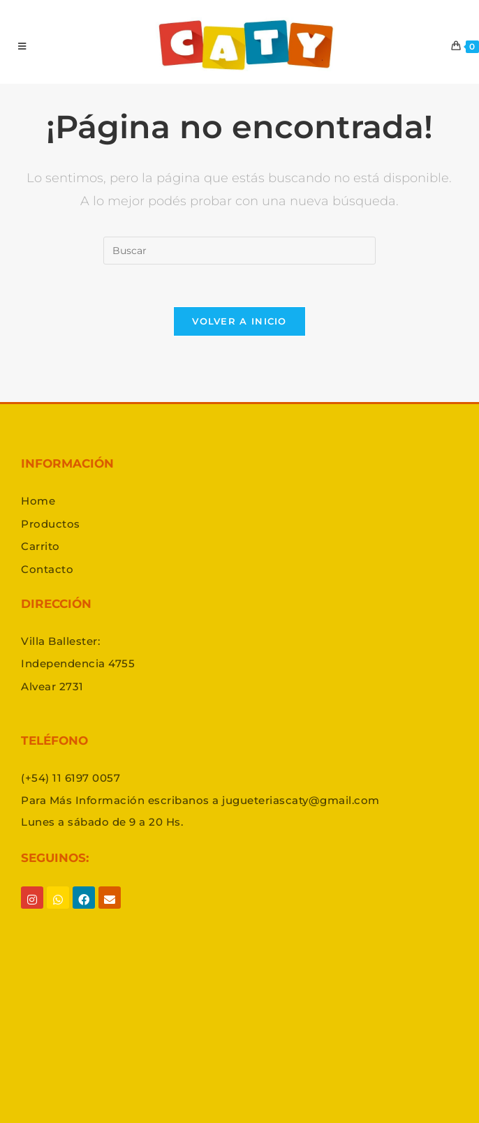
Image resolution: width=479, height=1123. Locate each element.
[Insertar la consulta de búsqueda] (239, 251)
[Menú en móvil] (22, 46)
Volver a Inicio (239, 321)
